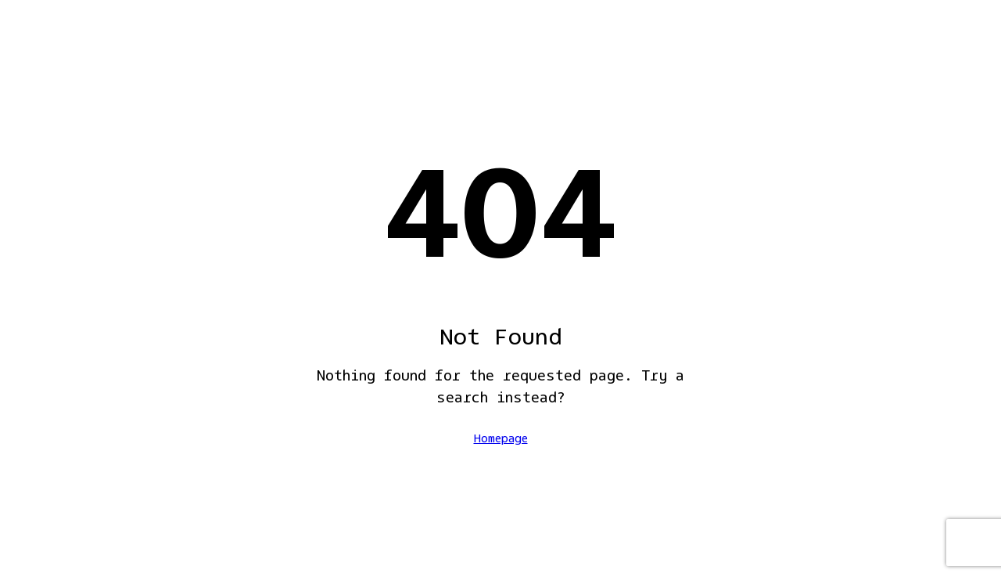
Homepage (501, 439)
